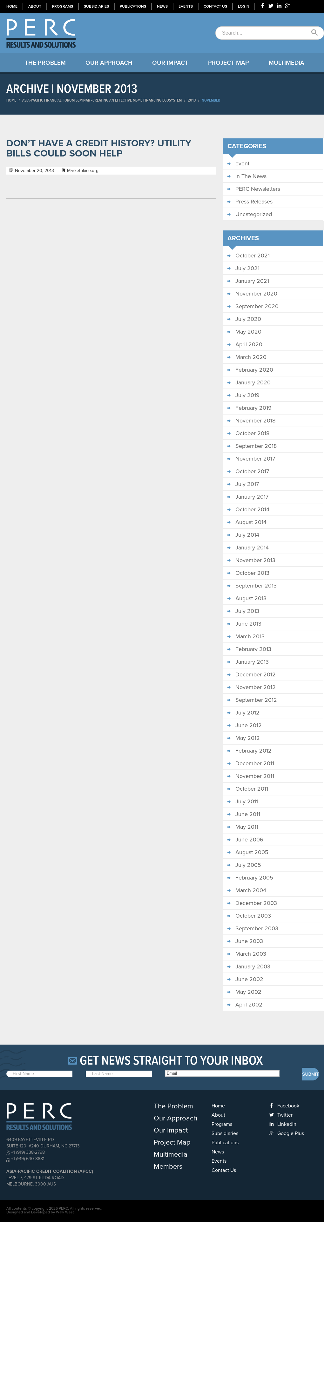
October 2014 (252, 509)
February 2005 (254, 877)
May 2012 (247, 737)
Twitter (285, 1115)
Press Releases (254, 201)
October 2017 (252, 471)
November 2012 (255, 687)
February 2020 (254, 369)
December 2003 (256, 903)
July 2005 (248, 864)
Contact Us (215, 6)
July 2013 (247, 611)
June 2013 (248, 623)
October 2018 (252, 433)
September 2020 (257, 306)
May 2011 (246, 826)
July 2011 (246, 801)
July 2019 (247, 395)
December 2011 (254, 763)
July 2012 (247, 712)
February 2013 (253, 649)
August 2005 (251, 852)
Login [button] (243, 6)
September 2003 (256, 928)
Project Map (228, 62)
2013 (192, 100)
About (34, 6)
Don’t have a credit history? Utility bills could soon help (98, 148)
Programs (62, 6)
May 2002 (248, 991)
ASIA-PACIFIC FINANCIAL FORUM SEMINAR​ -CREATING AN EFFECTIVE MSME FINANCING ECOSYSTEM (102, 100)
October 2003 (253, 915)
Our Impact (170, 62)
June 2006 (249, 839)
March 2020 (251, 357)
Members (168, 1166)
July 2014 (247, 534)
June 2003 (249, 941)
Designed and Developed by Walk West (40, 1212)
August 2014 (251, 522)
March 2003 (250, 953)
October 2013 (252, 572)
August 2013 (251, 598)
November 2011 (254, 776)
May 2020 (248, 331)
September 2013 (256, 585)
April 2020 (248, 344)
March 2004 (250, 890)
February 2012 (253, 750)
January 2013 (252, 661)
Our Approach (108, 62)
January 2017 (251, 496)
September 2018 (256, 445)
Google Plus (290, 1133)
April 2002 (248, 1004)
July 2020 (248, 319)
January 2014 (252, 547)
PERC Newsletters (257, 188)
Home (11, 6)
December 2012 (255, 674)
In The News (251, 176)
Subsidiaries (96, 6)
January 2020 (253, 382)
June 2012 (248, 725)
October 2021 (252, 255)
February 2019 (253, 407)
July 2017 (247, 484)
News (162, 6)
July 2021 (247, 268)
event (242, 163)
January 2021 (252, 280)
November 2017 (255, 458)
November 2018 (255, 420)
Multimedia (286, 62)
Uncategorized (253, 214)
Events (186, 6)
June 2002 (249, 979)
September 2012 (256, 699)
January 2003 (252, 966)
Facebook (288, 1106)
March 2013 (250, 636)
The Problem (45, 62)
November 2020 (256, 293)
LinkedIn (286, 1124)
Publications (133, 6)
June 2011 (247, 814)
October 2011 (251, 788)
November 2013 (255, 560)
